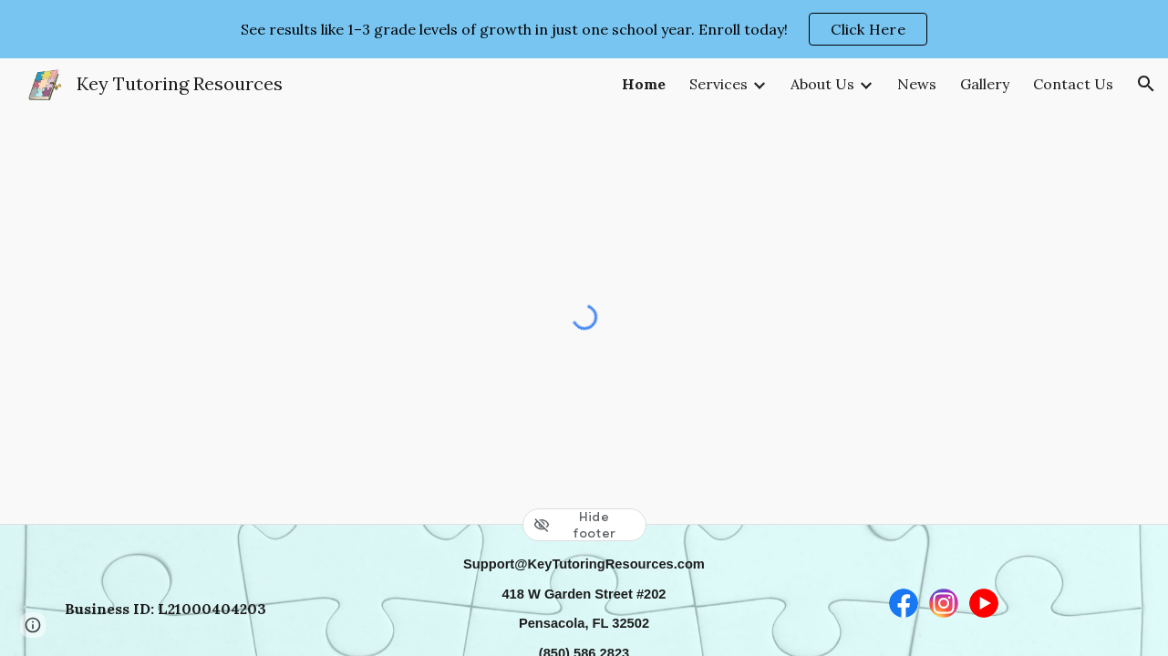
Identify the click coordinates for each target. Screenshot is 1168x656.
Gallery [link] (984, 84)
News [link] (916, 84)
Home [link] (644, 84)
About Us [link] (822, 84)
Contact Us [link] (1073, 84)
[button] (1146, 84)
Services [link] (718, 84)
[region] (584, 29)
